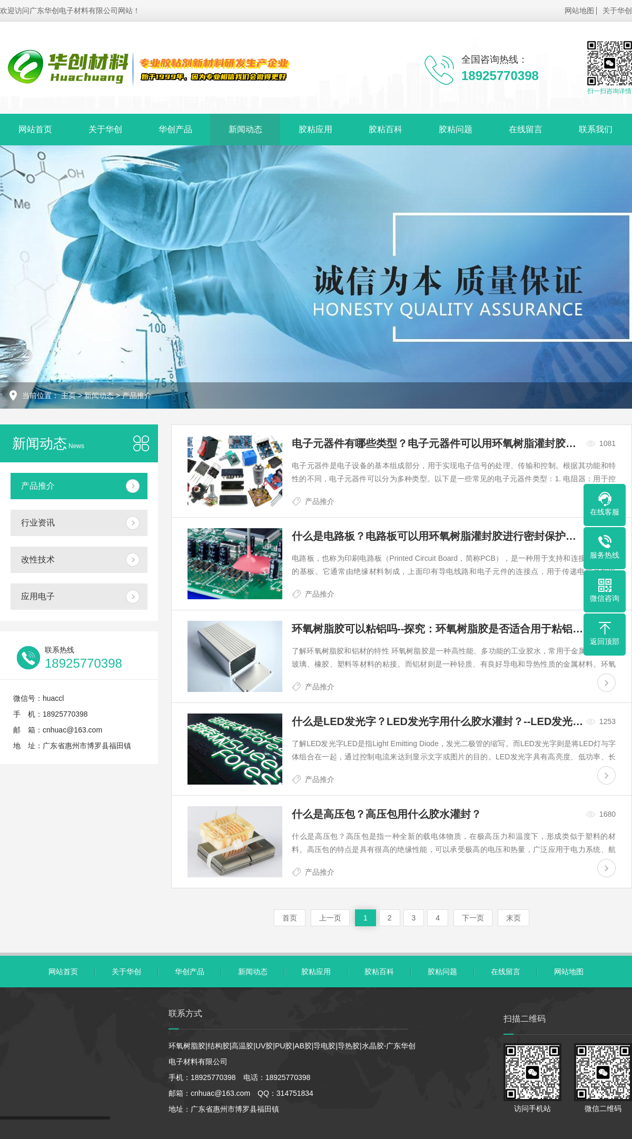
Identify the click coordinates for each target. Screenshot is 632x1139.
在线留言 (525, 129)
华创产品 (175, 129)
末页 (513, 918)
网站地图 (579, 10)
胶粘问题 (455, 129)
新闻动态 (245, 129)
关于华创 (617, 10)
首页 (289, 918)
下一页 (473, 918)
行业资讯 (38, 522)
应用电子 (38, 596)
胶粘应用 (315, 129)
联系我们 (596, 129)
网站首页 (35, 129)
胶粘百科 (385, 129)
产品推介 (137, 395)
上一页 (330, 918)
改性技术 (38, 559)
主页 (68, 395)
